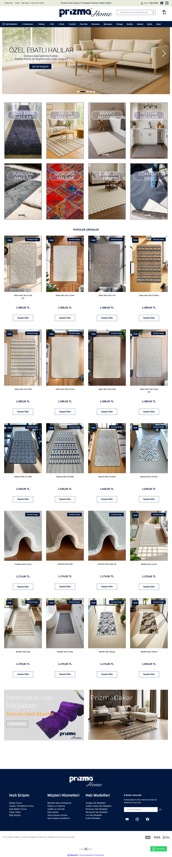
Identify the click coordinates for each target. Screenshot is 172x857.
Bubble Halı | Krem (149, 564)
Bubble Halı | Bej (23, 652)
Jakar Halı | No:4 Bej (107, 389)
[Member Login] (142, 3)
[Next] (164, 53)
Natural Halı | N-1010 (107, 477)
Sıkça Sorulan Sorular (57, 815)
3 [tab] (87, 91)
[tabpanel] (86, 59)
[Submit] (160, 809)
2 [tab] (84, 91)
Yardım (17, 3)
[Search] (136, 12)
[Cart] (165, 12)
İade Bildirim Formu (18, 809)
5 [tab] (94, 91)
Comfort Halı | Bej (64, 564)
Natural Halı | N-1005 (65, 477)
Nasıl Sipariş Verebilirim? (58, 818)
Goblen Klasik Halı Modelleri (98, 806)
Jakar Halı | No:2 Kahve (149, 295)
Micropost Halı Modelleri (97, 812)
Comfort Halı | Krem (23, 564)
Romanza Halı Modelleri (96, 809)
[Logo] (86, 12)
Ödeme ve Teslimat (56, 806)
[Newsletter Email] (143, 809)
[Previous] (8, 53)
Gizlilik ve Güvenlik (56, 809)
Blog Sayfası (15, 815)
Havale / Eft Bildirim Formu (21, 806)
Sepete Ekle (23, 318)
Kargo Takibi (14, 812)
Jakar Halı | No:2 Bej (23, 389)
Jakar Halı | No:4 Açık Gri (149, 390)
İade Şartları (53, 812)
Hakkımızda (9, 3)
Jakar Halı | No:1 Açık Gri (23, 296)
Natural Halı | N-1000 (23, 477)
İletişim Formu (15, 803)
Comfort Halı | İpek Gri (107, 564)
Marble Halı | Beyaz (107, 652)
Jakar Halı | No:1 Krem (65, 295)
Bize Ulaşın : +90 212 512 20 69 (33, 3)
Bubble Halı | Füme (65, 652)
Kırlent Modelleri (93, 818)
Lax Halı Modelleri (94, 815)
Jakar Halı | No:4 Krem (65, 389)
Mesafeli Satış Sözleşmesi (59, 803)
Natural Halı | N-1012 (149, 477)
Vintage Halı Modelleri (96, 803)
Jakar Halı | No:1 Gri (106, 295)
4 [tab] (91, 91)
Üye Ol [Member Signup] (146, 3)
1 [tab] (79, 91)
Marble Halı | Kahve (149, 652)
